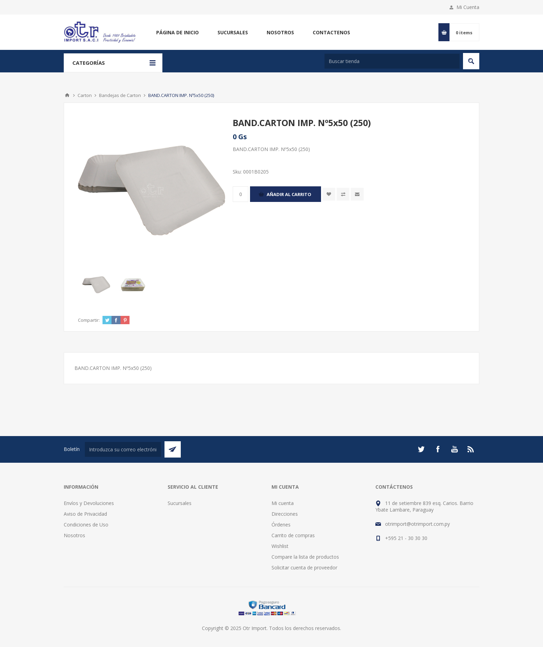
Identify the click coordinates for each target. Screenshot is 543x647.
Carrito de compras (293, 535)
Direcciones (285, 514)
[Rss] (471, 449)
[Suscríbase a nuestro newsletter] (123, 449)
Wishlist (280, 546)
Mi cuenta (283, 503)
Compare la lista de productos (305, 556)
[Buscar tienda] (392, 61)
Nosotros (280, 32)
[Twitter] (421, 449)
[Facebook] (437, 449)
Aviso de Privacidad (85, 514)
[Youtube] (454, 449)
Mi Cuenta (467, 7)
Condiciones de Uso (86, 524)
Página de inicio (177, 32)
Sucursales (232, 32)
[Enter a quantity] (240, 194)
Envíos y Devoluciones (89, 503)
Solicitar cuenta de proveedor (304, 567)
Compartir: (89, 320)
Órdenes (281, 524)
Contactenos (331, 32)
